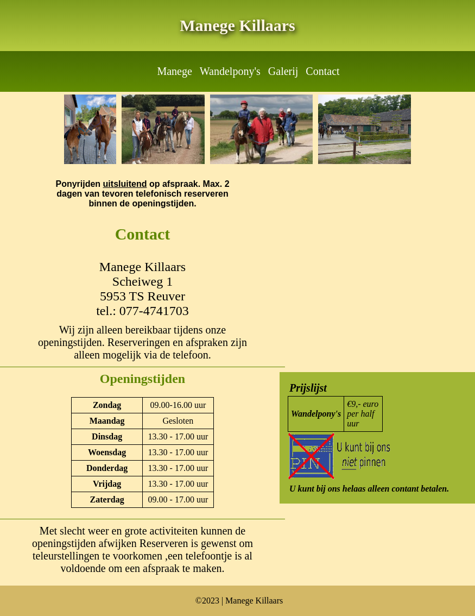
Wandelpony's (230, 71)
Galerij (283, 71)
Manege (174, 71)
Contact (322, 71)
